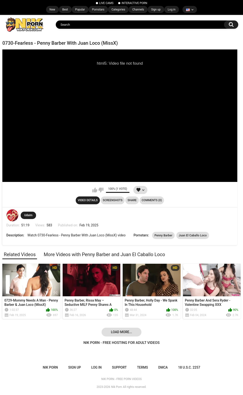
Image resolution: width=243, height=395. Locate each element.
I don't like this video (100, 190)
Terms (142, 367)
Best (65, 9)
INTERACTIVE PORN (134, 3)
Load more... (121, 332)
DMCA (163, 367)
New (52, 9)
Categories (118, 9)
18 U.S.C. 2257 (189, 367)
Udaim (28, 215)
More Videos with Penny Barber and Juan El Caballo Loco (104, 254)
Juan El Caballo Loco (193, 235)
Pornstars (98, 9)
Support (119, 367)
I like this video (94, 190)
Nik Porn (116, 387)
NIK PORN (50, 367)
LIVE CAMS (106, 3)
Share (131, 200)
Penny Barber (163, 235)
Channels (138, 9)
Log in (172, 9)
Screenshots (112, 200)
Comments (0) (152, 200)
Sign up (156, 9)
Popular (80, 9)
